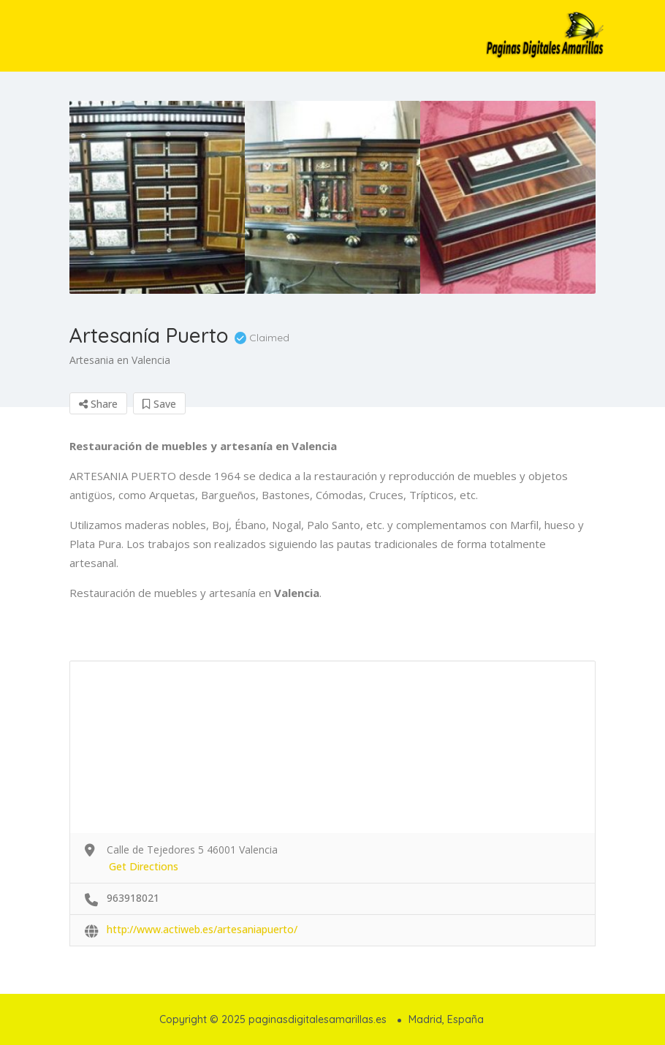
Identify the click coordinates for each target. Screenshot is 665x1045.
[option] (157, 197)
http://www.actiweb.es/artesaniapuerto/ (202, 929)
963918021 (133, 898)
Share (98, 404)
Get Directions (143, 866)
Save (159, 404)
